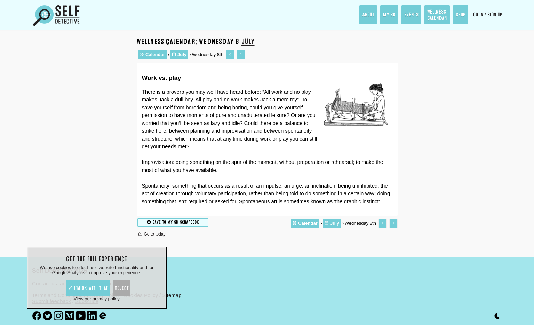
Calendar (152, 54)
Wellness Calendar (437, 15)
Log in (477, 15)
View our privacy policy (97, 298)
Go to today (152, 234)
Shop (460, 15)
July (248, 42)
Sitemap (171, 295)
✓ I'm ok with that (88, 288)
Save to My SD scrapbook (173, 222)
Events (411, 15)
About (368, 15)
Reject (122, 288)
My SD (389, 15)
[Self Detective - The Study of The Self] (56, 15)
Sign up (494, 15)
